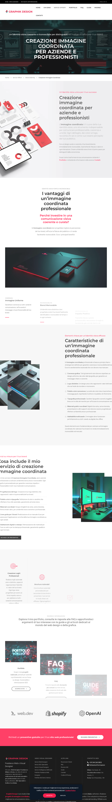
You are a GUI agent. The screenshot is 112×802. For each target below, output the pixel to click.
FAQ (81, 7)
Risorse (97, 7)
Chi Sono (47, 7)
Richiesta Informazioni (29, 2)
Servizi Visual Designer (42, 767)
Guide (89, 7)
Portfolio (73, 7)
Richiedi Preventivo (90, 737)
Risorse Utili (64, 767)
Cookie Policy (70, 790)
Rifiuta (63, 795)
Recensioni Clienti (66, 761)
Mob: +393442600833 (11, 2)
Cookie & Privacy (66, 774)
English (103, 2)
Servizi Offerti (60, 7)
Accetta (49, 795)
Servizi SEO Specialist (41, 764)
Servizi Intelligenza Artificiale (43, 769)
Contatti (39, 15)
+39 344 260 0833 (94, 762)
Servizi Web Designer (41, 761)
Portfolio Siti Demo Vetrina (43, 777)
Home (38, 7)
